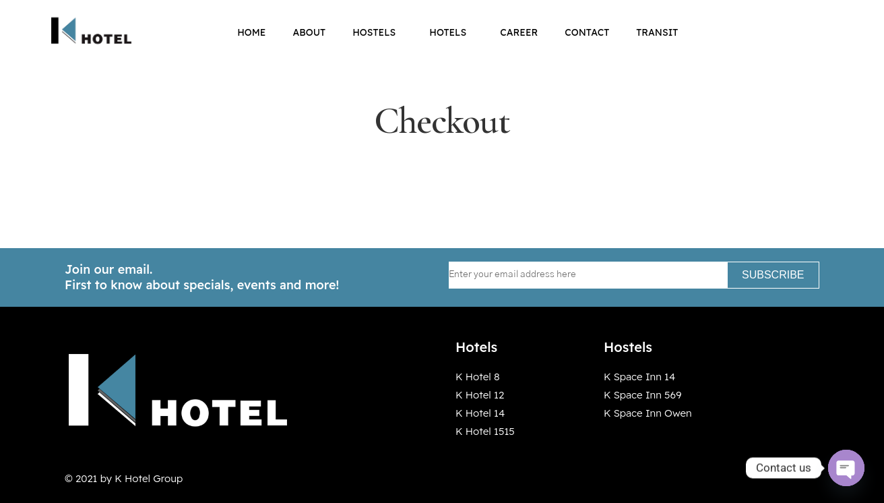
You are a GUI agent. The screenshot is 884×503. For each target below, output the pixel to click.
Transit (657, 32)
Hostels (377, 32)
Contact (587, 32)
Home (251, 32)
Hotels (451, 32)
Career (519, 32)
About (308, 32)
